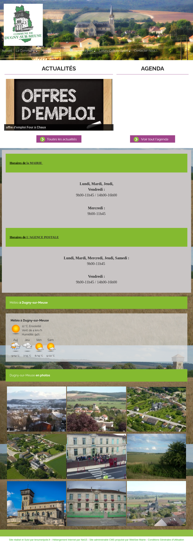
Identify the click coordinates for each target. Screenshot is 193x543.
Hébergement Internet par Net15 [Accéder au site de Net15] (69, 539)
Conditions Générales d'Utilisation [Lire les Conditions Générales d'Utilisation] (166, 539)
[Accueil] (30, 25)
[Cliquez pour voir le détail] (26, 127)
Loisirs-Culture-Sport (113, 50)
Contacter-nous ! (145, 50)
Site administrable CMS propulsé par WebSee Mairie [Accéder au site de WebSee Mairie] (117, 539)
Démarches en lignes (78, 50)
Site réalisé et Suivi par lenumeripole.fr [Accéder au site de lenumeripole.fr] (29, 539)
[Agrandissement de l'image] (36, 430)
